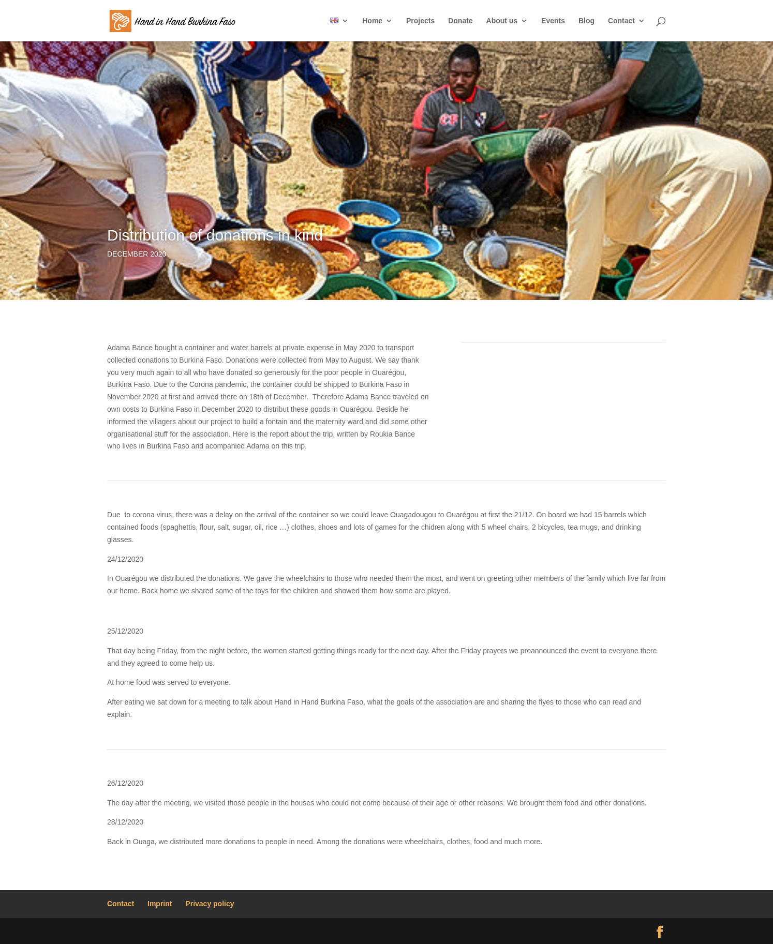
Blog (586, 21)
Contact (621, 21)
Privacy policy (209, 904)
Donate (460, 21)
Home (372, 21)
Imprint (159, 904)
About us (502, 21)
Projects (420, 21)
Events (553, 21)
